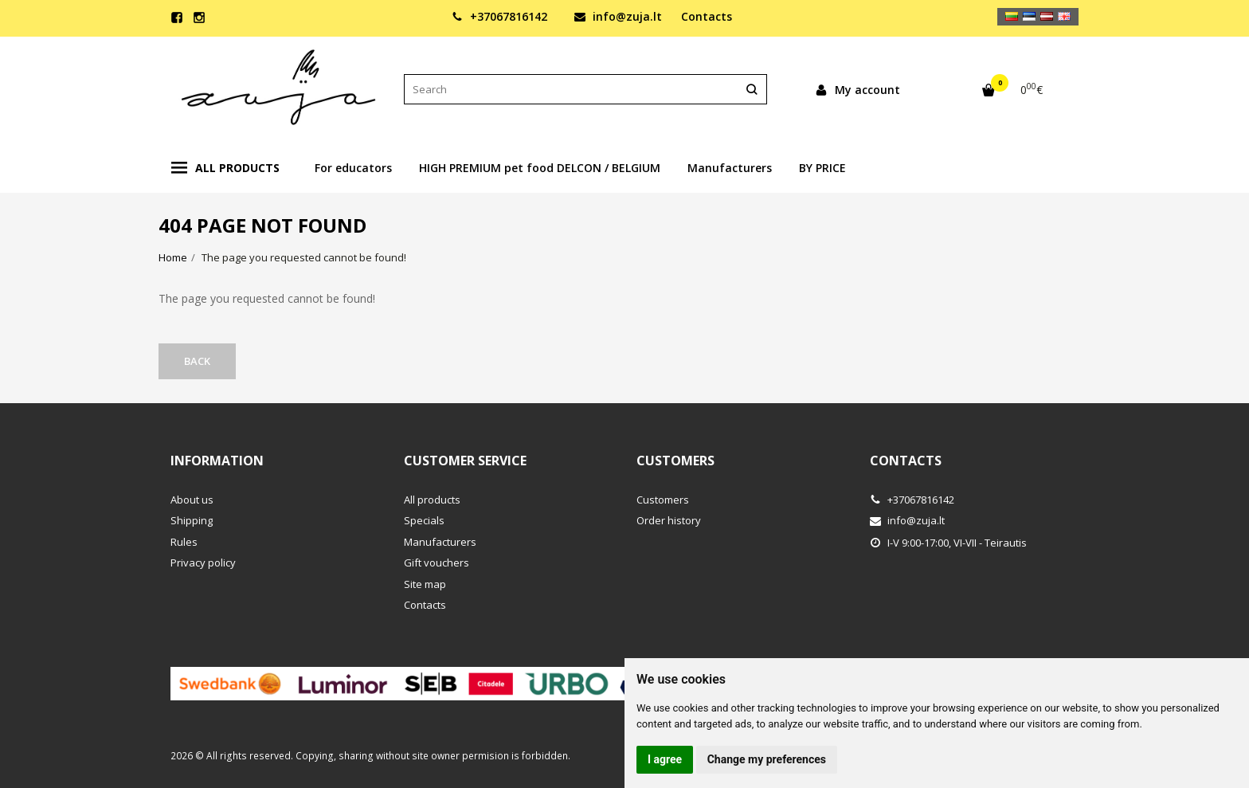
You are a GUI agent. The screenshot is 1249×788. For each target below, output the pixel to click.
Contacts (706, 16)
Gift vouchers (436, 562)
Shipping (191, 520)
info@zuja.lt (618, 16)
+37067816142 (499, 16)
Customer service (465, 460)
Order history (668, 520)
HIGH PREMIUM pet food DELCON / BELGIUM (539, 167)
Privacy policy (203, 562)
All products (225, 168)
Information (217, 460)
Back (197, 361)
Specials (424, 520)
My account (857, 89)
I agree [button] (665, 759)
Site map (425, 584)
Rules (184, 542)
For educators (353, 167)
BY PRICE (822, 167)
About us (191, 499)
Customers (675, 460)
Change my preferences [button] (766, 759)
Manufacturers (729, 167)
